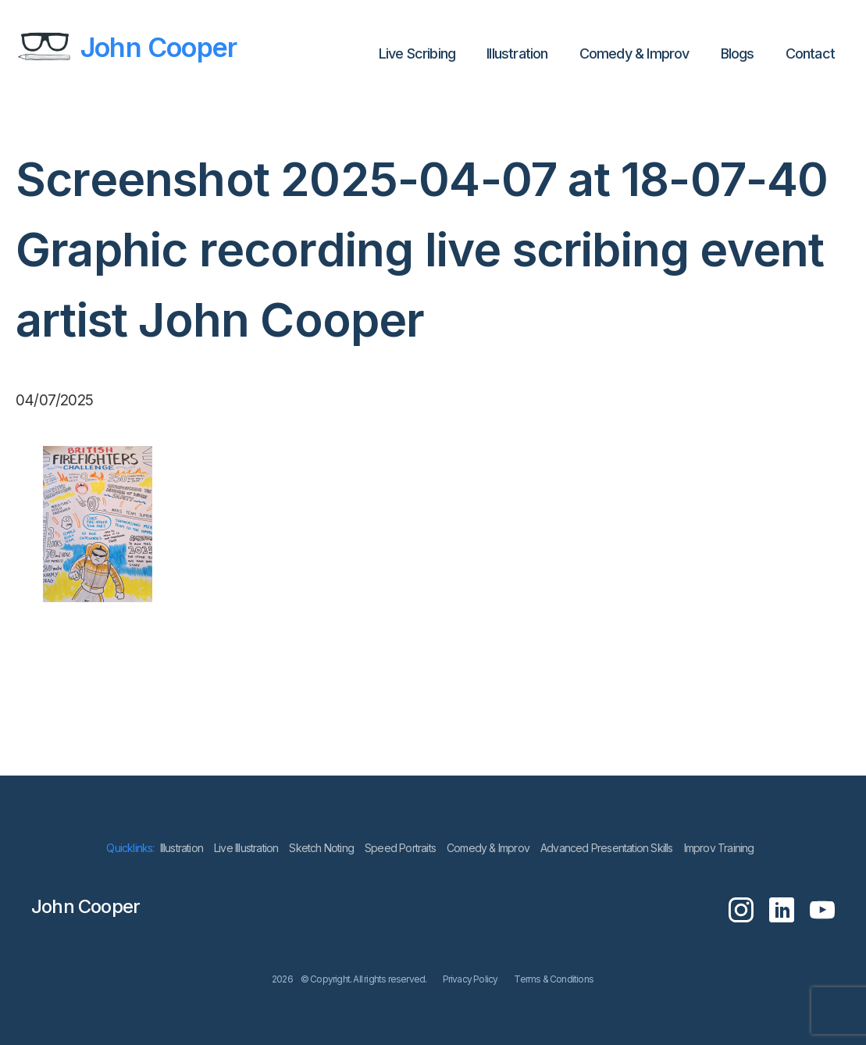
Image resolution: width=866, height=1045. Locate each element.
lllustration (516, 53)
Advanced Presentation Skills (606, 847)
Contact (810, 53)
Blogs (737, 53)
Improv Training (719, 847)
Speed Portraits (400, 847)
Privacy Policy (470, 979)
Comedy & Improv (634, 53)
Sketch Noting (321, 847)
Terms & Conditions (553, 979)
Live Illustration (246, 847)
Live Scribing (417, 53)
